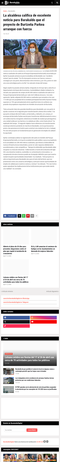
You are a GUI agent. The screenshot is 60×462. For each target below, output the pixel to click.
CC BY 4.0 (42, 441)
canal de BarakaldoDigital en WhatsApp (16, 298)
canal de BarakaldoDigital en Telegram (15, 302)
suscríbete (32, 430)
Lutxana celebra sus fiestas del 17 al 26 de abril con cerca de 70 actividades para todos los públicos (15, 279)
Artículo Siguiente (52, 291)
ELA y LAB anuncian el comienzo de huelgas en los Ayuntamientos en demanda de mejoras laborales (44, 248)
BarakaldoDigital (8, 442)
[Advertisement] (30, 190)
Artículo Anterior (7, 291)
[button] (2, 3)
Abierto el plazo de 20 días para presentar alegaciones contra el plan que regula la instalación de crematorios (14, 250)
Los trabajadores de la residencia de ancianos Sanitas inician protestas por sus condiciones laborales (34, 379)
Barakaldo (11, 11)
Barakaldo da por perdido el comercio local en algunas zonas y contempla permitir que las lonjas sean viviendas (34, 370)
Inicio (5, 11)
